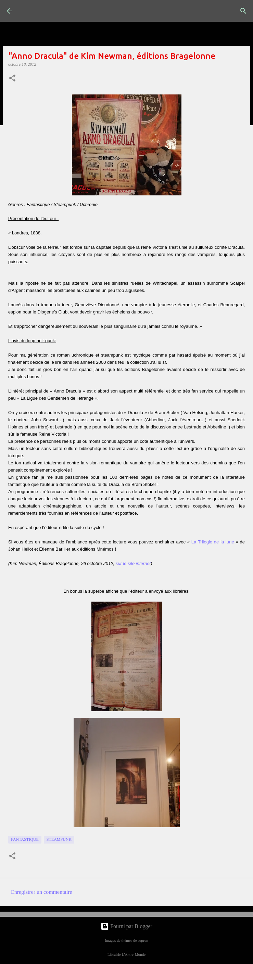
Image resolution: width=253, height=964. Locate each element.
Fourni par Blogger (126, 926)
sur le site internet (133, 563)
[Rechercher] (243, 11)
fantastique (25, 839)
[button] (12, 78)
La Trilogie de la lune (212, 541)
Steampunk (59, 839)
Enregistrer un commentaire (41, 892)
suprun (143, 940)
